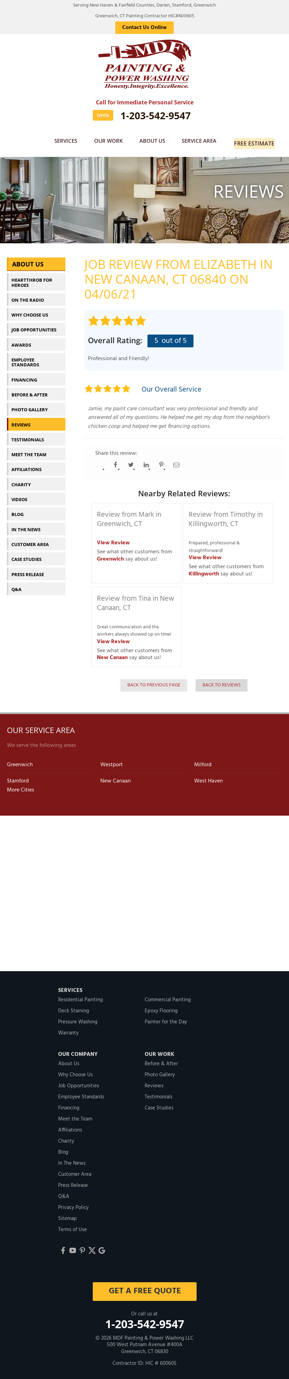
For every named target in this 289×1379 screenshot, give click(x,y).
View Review (113, 539)
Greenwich (110, 555)
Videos (19, 495)
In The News (25, 525)
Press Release (27, 570)
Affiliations (26, 465)
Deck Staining (73, 1007)
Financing (24, 376)
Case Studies (26, 555)
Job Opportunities (33, 326)
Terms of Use (72, 1226)
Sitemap (67, 1215)
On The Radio (27, 296)
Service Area (201, 141)
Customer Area (30, 540)
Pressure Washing (77, 1018)
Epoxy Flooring (161, 1007)
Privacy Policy (73, 1204)
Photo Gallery (29, 406)
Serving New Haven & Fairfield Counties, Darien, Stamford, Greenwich (144, 5)
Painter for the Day (166, 1018)
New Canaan (112, 653)
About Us (152, 141)
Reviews (20, 421)
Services (61, 141)
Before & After (29, 391)
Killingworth (204, 570)
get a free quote (144, 1287)
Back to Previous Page (153, 681)
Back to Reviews (221, 681)
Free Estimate (255, 141)
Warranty (68, 1029)
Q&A (16, 585)
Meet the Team (28, 451)
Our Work (106, 141)
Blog (17, 510)
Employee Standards (25, 358)
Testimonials (27, 436)
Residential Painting (80, 996)
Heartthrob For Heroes (31, 278)
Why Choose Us (29, 311)
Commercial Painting (168, 996)
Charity (21, 480)
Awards (21, 341)
